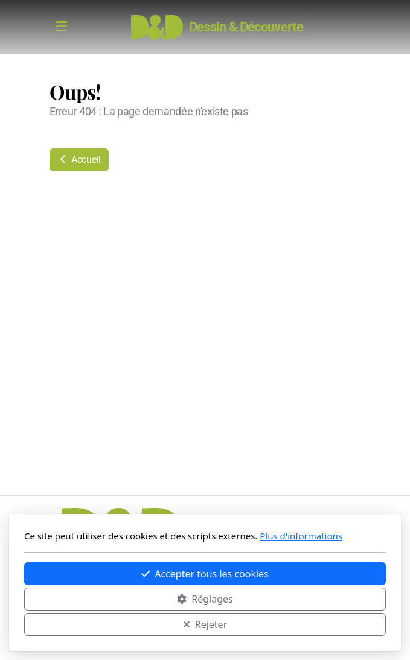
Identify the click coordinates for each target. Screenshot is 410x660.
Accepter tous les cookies (205, 573)
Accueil (79, 159)
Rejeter (205, 624)
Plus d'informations (301, 536)
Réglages (204, 599)
